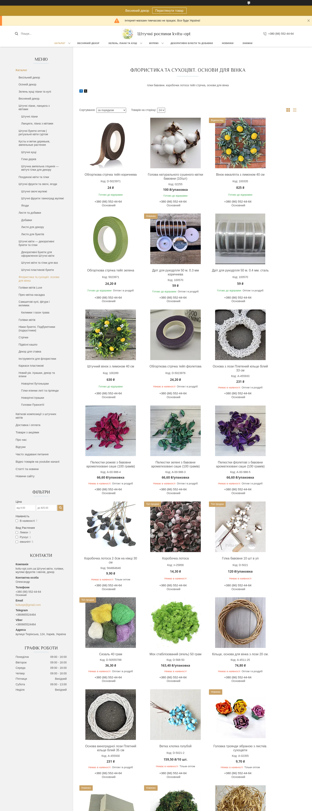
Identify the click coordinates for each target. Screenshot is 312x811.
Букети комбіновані (37, 778)
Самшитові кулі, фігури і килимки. (34, 303)
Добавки (26, 220)
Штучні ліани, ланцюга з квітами (34, 107)
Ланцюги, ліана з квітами (37, 123)
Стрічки (23, 337)
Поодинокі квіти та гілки (34, 177)
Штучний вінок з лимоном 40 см (215, 270)
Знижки (248, 43)
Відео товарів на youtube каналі (37, 461)
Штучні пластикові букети (37, 269)
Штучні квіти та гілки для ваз (39, 262)
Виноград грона (170, 769)
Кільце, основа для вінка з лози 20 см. (160, 564)
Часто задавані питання (32, 454)
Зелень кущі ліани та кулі (35, 91)
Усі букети (31, 787)
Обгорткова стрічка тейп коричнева (106, 176)
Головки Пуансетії (32, 404)
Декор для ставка (30, 351)
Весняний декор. (29, 98)
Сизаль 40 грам (270, 466)
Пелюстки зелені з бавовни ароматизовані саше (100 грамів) (215, 370)
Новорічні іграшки (32, 397)
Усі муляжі (166, 764)
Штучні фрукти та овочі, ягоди (38, 184)
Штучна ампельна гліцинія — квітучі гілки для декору (40, 168)
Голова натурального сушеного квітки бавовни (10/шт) (160, 176)
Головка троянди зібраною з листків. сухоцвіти (105, 660)
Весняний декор (88, 43)
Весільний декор (29, 77)
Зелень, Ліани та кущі (122, 43)
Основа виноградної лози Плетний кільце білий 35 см (215, 564)
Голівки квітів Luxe (30, 287)
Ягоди (25, 205)
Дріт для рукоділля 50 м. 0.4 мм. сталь (160, 272)
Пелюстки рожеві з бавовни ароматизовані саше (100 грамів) (160, 370)
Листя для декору (32, 227)
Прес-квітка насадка (32, 294)
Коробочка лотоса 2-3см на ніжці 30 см (106, 468)
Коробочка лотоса (160, 466)
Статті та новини (27, 469)
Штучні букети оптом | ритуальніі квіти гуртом (33, 132)
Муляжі (153, 43)
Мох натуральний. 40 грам (215, 658)
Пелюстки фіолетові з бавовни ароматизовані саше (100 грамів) (270, 370)
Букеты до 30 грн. (36, 773)
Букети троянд (34, 764)
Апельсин (166, 778)
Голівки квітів (27, 319)
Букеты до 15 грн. (36, 769)
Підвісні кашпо (28, 344)
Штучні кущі (28, 152)
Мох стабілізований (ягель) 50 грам (106, 564)
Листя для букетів (32, 234)
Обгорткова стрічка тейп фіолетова (270, 272)
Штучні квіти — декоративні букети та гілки (36, 243)
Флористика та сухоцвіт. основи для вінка (39, 278)
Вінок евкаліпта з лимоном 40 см (215, 176)
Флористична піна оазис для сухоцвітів (160, 660)
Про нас (21, 439)
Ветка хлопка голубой (270, 562)
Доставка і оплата (28, 425)
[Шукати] (16, 33)
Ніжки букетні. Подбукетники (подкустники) (37, 328)
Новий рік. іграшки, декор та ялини (37, 374)
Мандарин (166, 782)
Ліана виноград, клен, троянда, (113, 768)
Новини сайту (25, 476)
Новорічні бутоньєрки (35, 383)
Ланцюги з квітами (104, 772)
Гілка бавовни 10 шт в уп (215, 466)
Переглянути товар (169, 10)
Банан (164, 773)
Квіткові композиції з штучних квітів (36, 415)
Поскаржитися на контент (179, 807)
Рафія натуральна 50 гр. (270, 658)
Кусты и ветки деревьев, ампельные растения (34, 143)
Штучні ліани (29, 116)
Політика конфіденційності (209, 807)
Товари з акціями (27, 432)
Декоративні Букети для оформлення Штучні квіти (37, 254)
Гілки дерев (28, 159)
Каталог (60, 43)
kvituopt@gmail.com (28, 604)
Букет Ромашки (35, 782)
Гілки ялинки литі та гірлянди (39, 390)
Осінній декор (27, 84)
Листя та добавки (30, 212)
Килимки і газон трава (35, 312)
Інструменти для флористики (37, 358)
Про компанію (236, 769)
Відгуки (20, 447)
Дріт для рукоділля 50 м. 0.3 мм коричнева (105, 272)
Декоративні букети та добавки (192, 43)
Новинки (227, 43)
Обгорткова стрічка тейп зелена (270, 174)
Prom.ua (174, 803)
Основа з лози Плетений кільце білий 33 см (105, 368)
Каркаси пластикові (31, 365)
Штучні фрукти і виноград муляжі (42, 198)
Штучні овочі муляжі (34, 191)
